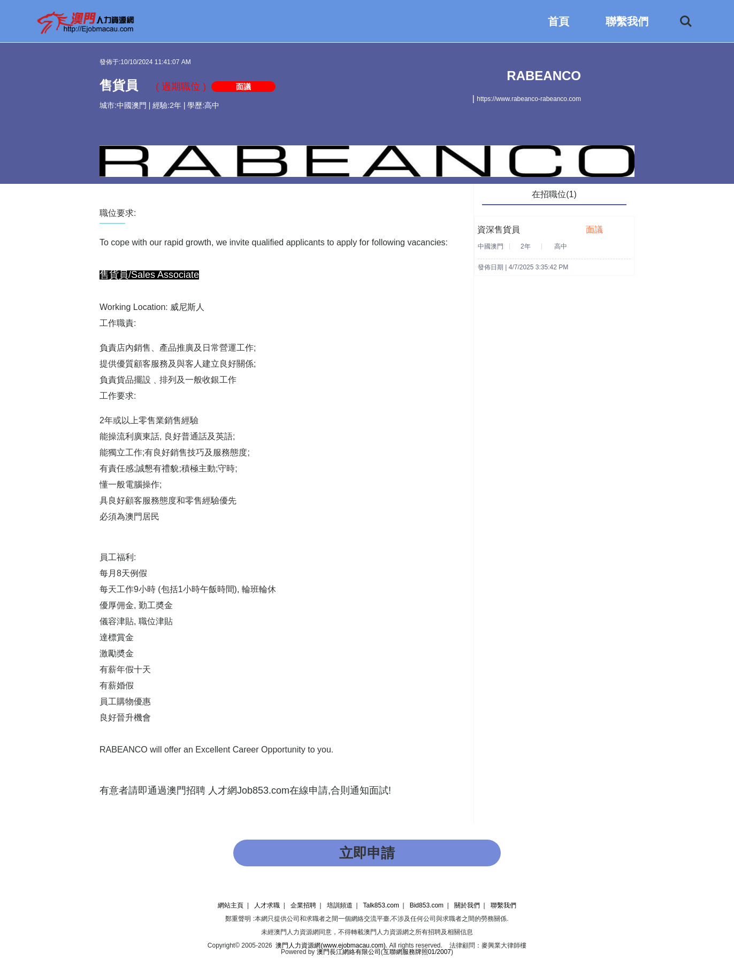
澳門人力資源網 (296, 932)
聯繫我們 (627, 21)
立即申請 (367, 853)
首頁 (558, 21)
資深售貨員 (498, 229)
